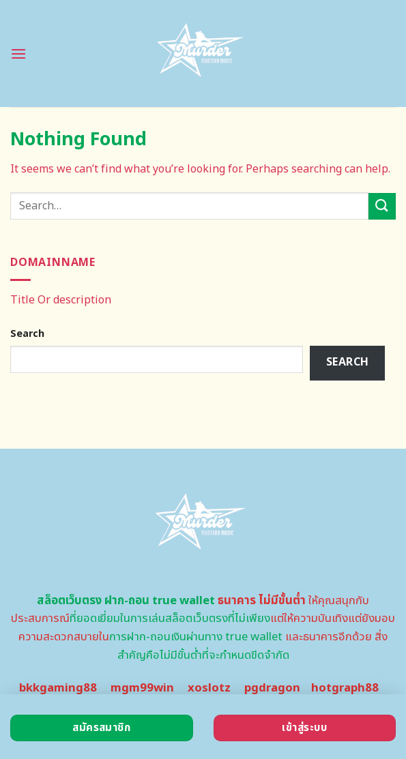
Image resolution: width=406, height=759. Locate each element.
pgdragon (272, 688)
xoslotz (209, 688)
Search (27, 334)
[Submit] (382, 206)
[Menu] (18, 53)
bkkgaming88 (58, 688)
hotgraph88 (345, 688)
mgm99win (142, 688)
